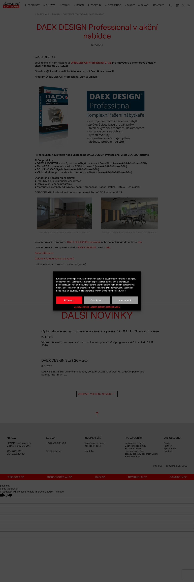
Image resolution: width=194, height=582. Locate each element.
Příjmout (69, 300)
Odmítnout (96, 300)
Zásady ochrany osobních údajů (105, 307)
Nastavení (125, 300)
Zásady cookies (81, 307)
